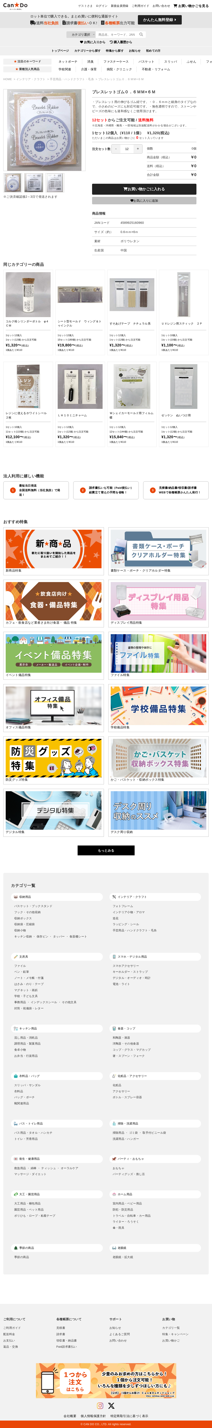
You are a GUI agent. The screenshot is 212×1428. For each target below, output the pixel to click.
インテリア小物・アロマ (129, 912)
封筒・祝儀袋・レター (29, 1008)
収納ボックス (23, 918)
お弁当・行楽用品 (26, 1055)
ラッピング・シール (126, 924)
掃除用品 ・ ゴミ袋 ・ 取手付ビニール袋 (139, 1132)
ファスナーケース (116, 61)
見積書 (60, 1327)
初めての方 (153, 52)
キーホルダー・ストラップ (130, 971)
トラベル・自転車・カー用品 (132, 1215)
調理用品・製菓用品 (27, 1043)
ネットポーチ (68, 61)
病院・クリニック (119, 69)
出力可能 (118, 24)
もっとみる (106, 850)
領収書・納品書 (66, 1340)
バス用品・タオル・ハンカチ (33, 1132)
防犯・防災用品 (123, 1209)
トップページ (60, 52)
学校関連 (65, 69)
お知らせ (135, 52)
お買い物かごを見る (191, 7)
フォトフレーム (123, 906)
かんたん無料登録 (158, 21)
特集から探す (115, 52)
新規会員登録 (119, 6)
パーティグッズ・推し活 (129, 1174)
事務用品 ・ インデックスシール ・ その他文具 (45, 1002)
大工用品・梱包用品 (27, 1203)
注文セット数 (117, 149)
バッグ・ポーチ (24, 1097)
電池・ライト (121, 984)
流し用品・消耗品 (26, 1037)
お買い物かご (171, 1340)
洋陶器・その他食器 (126, 1043)
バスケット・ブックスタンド (33, 906)
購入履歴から (121, 43)
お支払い (9, 1340)
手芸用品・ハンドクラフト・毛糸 (72, 79)
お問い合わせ (161, 6)
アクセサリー (121, 1091)
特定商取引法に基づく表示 (129, 1416)
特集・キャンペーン (175, 1334)
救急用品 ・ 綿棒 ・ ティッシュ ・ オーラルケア (46, 1168)
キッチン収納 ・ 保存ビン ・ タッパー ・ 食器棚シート (50, 936)
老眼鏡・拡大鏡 (123, 1257)
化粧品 (117, 1085)
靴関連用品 (21, 1103)
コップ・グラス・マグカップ (132, 1049)
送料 (44, 24)
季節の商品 (21, 1257)
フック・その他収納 (27, 912)
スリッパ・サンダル (27, 1085)
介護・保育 (89, 69)
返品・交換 (10, 1346)
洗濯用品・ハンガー (126, 1138)
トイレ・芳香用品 (26, 1138)
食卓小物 (20, 1049)
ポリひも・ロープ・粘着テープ (34, 1215)
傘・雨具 (119, 1227)
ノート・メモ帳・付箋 (29, 978)
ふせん (191, 61)
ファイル (20, 965)
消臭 (90, 61)
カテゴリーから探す (87, 52)
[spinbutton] (127, 149)
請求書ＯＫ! (79, 24)
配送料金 (9, 1334)
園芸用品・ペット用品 (29, 1209)
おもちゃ (119, 1168)
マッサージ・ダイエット (30, 1174)
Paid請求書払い (66, 1346)
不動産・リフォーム (156, 69)
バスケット (146, 61)
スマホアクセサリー (126, 965)
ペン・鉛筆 (21, 971)
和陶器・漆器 (121, 1037)
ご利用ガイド (140, 6)
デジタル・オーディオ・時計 (132, 978)
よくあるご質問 (119, 1334)
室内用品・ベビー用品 (127, 1203)
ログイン (102, 6)
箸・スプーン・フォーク (129, 1055)
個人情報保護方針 (93, 1416)
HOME (8, 79)
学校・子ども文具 (26, 996)
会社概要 (70, 1416)
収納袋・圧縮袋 (24, 924)
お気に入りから (92, 43)
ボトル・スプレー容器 (127, 1097)
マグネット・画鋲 (26, 990)
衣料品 (18, 1091)
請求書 (60, 1334)
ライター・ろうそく (126, 1221)
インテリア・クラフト (31, 79)
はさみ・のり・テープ (29, 984)
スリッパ (170, 61)
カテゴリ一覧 (171, 1327)
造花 (116, 918)
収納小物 (20, 930)
